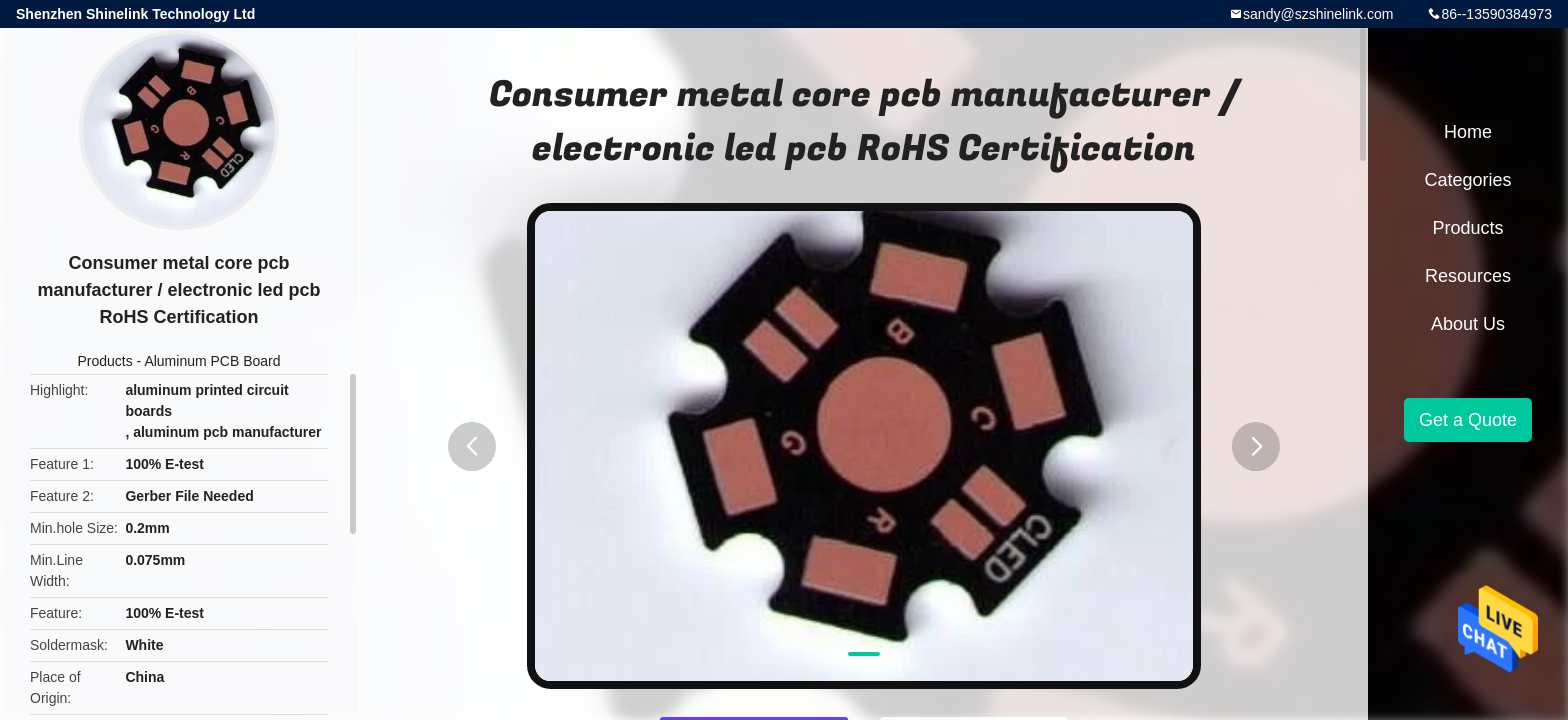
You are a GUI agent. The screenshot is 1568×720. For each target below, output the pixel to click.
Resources (1468, 276)
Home (1468, 132)
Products (104, 361)
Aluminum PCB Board (212, 361)
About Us (1468, 324)
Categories (1467, 180)
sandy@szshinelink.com (1318, 14)
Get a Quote (1468, 420)
